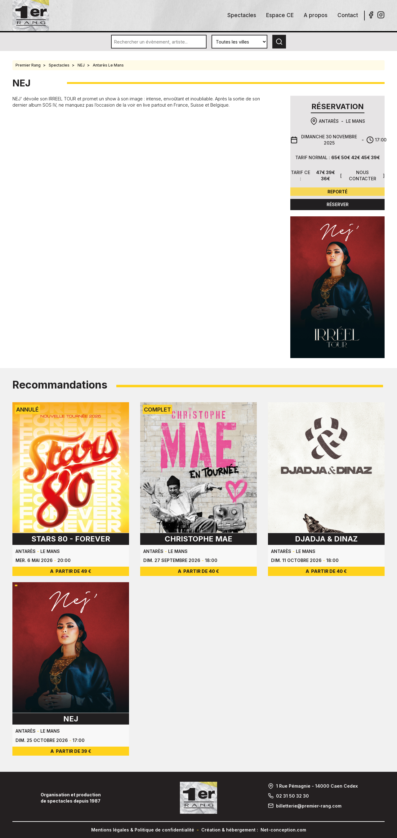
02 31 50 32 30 (292, 796)
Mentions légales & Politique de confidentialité (142, 829)
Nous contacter (362, 175)
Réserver (338, 204)
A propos (316, 15)
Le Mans (355, 121)
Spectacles (241, 15)
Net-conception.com (283, 829)
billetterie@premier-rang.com (308, 805)
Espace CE (280, 15)
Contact (347, 15)
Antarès (329, 121)
